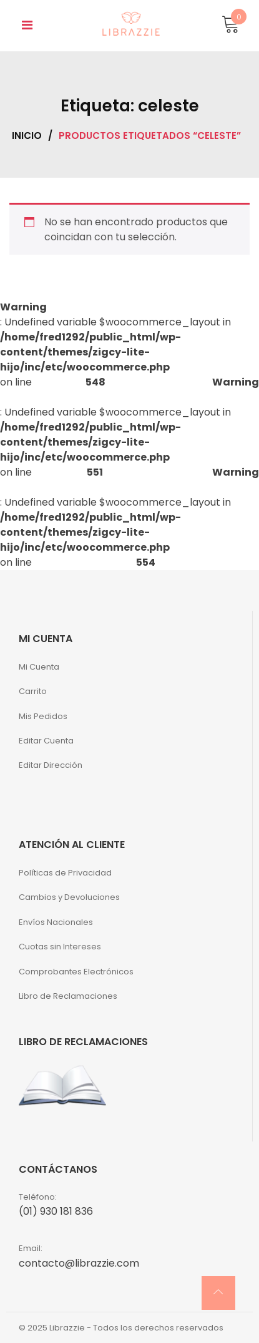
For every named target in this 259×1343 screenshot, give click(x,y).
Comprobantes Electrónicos (76, 972)
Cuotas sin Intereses (60, 946)
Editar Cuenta (46, 741)
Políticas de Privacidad (65, 873)
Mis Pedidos (43, 716)
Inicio (27, 135)
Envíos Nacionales (56, 922)
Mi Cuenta (39, 667)
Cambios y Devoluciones (69, 897)
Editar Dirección (50, 765)
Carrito (33, 691)
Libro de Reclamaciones (68, 996)
